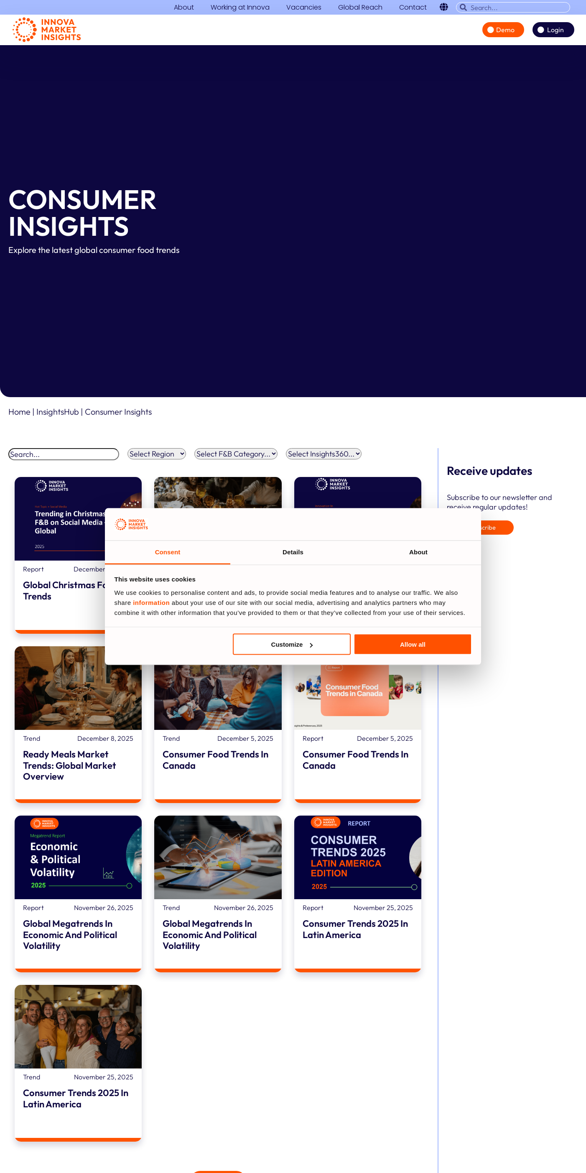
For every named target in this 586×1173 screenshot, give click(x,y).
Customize (292, 644)
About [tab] (418, 551)
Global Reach (360, 7)
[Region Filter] (156, 456)
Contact (413, 7)
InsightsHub (58, 414)
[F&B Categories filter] (236, 456)
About (184, 7)
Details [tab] (293, 551)
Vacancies (303, 7)
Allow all (412, 644)
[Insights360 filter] (324, 456)
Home (19, 414)
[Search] (63, 457)
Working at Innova (240, 7)
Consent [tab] (168, 551)
